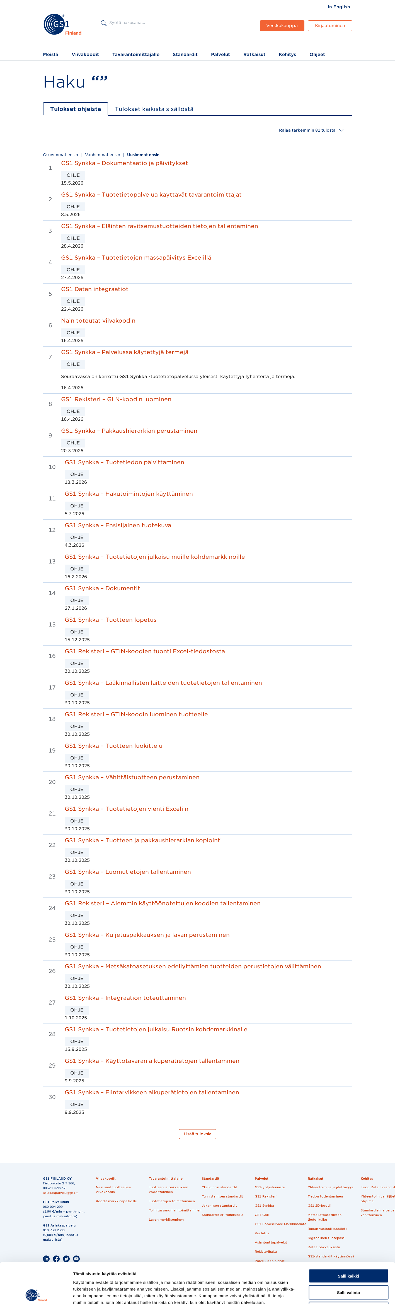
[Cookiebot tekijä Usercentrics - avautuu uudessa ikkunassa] (36, 1293)
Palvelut (220, 54)
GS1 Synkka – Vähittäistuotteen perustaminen (132, 777)
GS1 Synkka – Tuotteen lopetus (111, 619)
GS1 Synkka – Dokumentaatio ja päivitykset (124, 163)
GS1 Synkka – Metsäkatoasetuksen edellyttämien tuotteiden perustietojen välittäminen (193, 966)
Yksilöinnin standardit (219, 1187)
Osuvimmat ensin (60, 155)
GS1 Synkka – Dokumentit (102, 588)
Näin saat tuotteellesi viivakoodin (113, 1189)
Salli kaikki (348, 1235)
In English (339, 6)
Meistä (50, 54)
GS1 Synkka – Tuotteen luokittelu (114, 745)
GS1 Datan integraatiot (95, 289)
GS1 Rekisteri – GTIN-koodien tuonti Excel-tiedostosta (145, 651)
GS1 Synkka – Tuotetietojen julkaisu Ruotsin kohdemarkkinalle (156, 1029)
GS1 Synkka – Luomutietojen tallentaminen (128, 871)
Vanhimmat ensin (102, 155)
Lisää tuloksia (198, 1134)
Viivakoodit (85, 54)
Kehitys (287, 54)
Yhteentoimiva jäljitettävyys (330, 1187)
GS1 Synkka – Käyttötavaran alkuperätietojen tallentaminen (152, 1061)
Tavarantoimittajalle (135, 54)
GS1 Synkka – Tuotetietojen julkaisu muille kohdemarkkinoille (155, 556)
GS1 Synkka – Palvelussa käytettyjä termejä (124, 352)
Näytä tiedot (298, 1293)
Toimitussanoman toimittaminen (175, 1210)
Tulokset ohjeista (75, 109)
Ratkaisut (254, 54)
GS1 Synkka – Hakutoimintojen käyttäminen (129, 493)
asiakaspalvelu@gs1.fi (60, 1193)
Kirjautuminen (330, 25)
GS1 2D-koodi (319, 1206)
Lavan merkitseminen (166, 1219)
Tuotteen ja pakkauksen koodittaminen (168, 1189)
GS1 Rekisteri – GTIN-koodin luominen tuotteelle (136, 714)
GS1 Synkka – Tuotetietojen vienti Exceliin (126, 808)
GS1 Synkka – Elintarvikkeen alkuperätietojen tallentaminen (152, 1092)
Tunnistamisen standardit (222, 1196)
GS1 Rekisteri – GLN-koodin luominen (116, 399)
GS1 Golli (262, 1215)
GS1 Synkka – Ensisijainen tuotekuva (118, 525)
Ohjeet (317, 54)
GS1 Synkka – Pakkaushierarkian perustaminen (129, 430)
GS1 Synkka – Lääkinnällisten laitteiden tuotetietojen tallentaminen (163, 682)
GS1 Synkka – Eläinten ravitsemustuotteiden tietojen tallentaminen (159, 226)
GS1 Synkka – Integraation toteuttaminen (125, 998)
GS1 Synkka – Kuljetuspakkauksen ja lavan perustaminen (147, 935)
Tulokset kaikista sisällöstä (154, 109)
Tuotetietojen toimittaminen (172, 1201)
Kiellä (348, 1268)
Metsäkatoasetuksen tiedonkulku (324, 1217)
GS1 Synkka (264, 1206)
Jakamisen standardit (219, 1206)
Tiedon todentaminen (325, 1196)
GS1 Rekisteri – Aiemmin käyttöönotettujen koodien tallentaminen (163, 903)
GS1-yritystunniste (270, 1187)
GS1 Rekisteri (266, 1196)
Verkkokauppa (282, 25)
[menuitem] (339, 7)
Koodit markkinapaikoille (116, 1201)
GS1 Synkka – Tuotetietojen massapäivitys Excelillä (136, 257)
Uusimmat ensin (143, 155)
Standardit (185, 54)
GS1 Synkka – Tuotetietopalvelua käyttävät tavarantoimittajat (151, 194)
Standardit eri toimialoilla (222, 1215)
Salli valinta (348, 1252)
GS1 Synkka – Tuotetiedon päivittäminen (124, 462)
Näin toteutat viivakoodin (98, 320)
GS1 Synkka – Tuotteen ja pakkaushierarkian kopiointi (143, 840)
